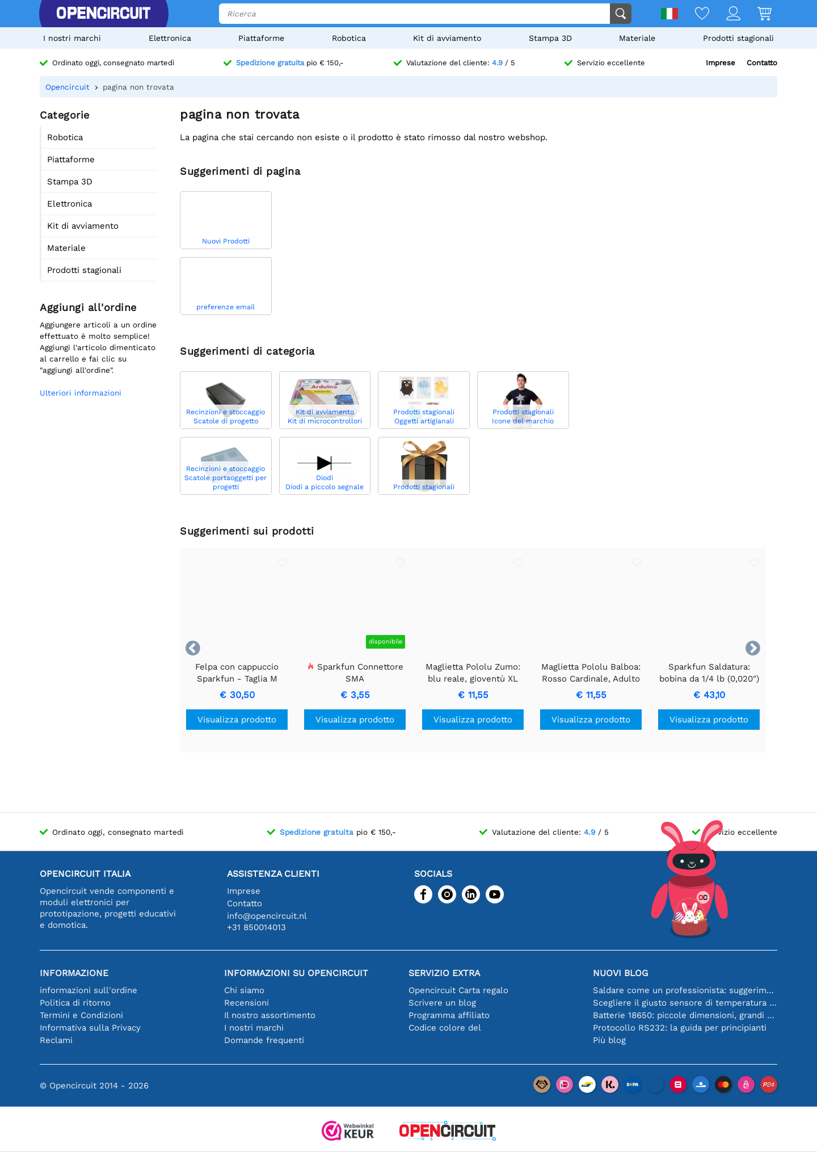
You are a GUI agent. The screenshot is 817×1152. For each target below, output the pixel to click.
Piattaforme (261, 38)
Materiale (637, 38)
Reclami (56, 1040)
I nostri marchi (72, 38)
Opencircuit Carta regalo (458, 990)
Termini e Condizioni (81, 1015)
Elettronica (170, 38)
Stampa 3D (550, 38)
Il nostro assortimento (269, 1015)
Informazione (74, 973)
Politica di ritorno (75, 1003)
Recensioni (246, 1003)
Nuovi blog (620, 973)
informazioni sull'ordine (88, 990)
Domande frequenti (264, 1040)
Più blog (609, 1040)
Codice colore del (444, 1028)
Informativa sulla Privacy (90, 1028)
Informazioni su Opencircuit (296, 973)
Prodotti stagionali (738, 38)
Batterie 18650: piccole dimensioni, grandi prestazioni (685, 1015)
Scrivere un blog (442, 1003)
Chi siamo (244, 990)
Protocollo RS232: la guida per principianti (680, 1028)
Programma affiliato (449, 1015)
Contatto (762, 62)
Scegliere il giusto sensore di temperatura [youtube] (685, 1003)
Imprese (720, 62)
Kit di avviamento (447, 38)
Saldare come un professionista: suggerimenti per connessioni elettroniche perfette (685, 990)
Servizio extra (444, 973)
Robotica (349, 38)
